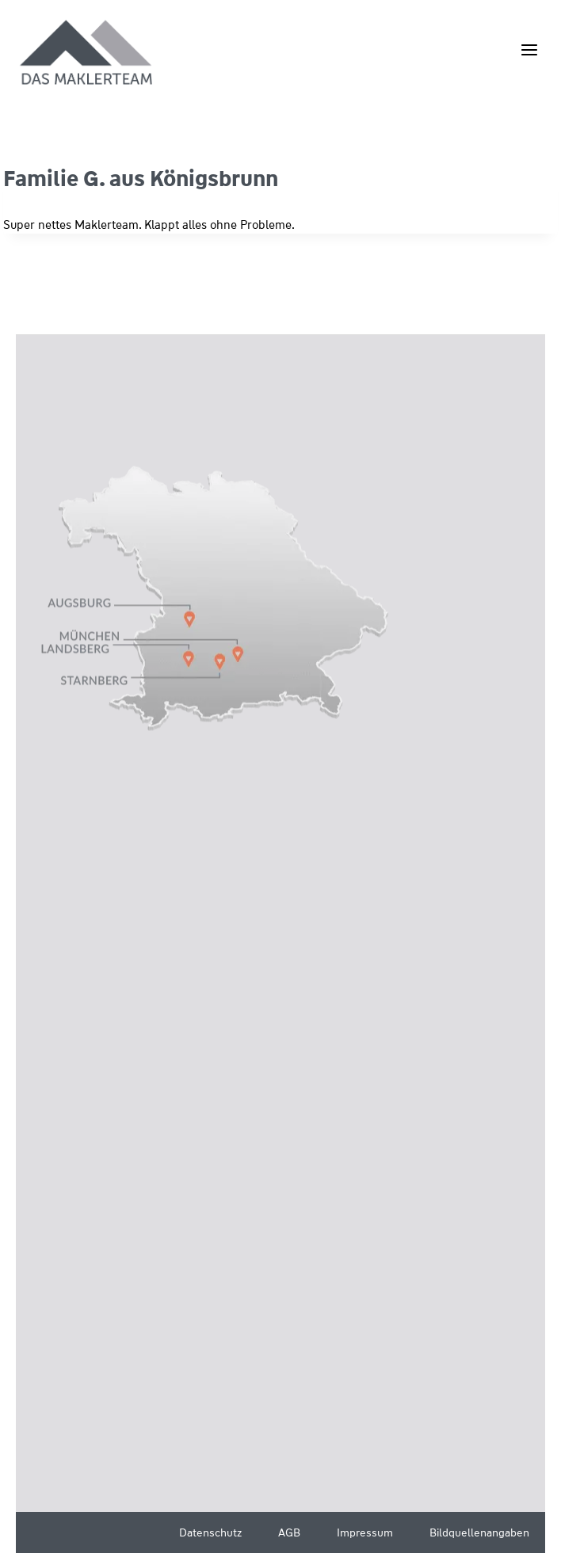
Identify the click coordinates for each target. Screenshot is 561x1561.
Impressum (365, 1532)
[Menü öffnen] (529, 49)
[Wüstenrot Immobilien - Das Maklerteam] (87, 53)
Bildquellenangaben (479, 1532)
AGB (289, 1532)
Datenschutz (210, 1532)
